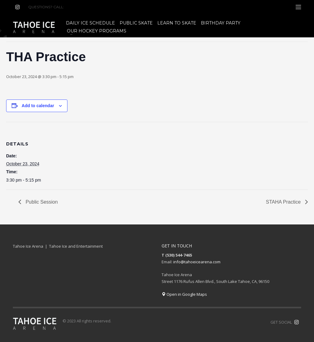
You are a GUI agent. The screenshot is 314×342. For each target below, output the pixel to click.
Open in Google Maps (184, 294)
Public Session (41, 202)
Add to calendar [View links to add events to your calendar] (38, 105)
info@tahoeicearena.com (196, 262)
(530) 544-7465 (80, 7)
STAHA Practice (284, 202)
